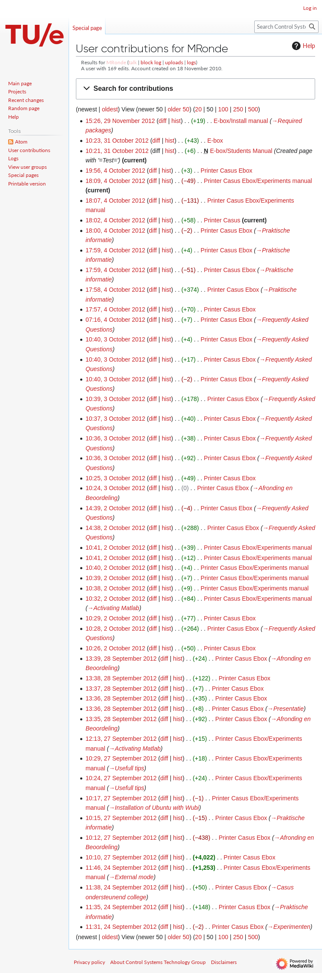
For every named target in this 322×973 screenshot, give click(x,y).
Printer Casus (222, 220)
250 (238, 109)
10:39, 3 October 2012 (115, 398)
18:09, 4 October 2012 (115, 180)
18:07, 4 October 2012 (115, 200)
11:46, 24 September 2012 (120, 867)
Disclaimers (224, 962)
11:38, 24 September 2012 (120, 887)
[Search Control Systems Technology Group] (286, 27)
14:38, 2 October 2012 (115, 527)
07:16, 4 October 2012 (115, 319)
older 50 (179, 109)
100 (223, 109)
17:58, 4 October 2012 (115, 289)
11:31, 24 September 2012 (120, 926)
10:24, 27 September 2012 (120, 778)
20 (198, 109)
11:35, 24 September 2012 (120, 907)
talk (133, 62)
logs (191, 62)
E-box (215, 140)
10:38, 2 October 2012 (115, 588)
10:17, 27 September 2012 (120, 798)
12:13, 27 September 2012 (120, 738)
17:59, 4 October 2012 (115, 250)
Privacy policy (89, 962)
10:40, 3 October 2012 (115, 339)
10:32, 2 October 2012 (115, 598)
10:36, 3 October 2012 (115, 438)
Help (302, 46)
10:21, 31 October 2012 (116, 150)
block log (151, 62)
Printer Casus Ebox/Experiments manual (258, 180)
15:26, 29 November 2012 (120, 120)
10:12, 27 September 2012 (120, 837)
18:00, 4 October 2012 (115, 230)
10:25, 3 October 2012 (115, 478)
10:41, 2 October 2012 (115, 547)
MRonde (116, 62)
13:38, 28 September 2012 (120, 678)
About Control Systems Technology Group (158, 962)
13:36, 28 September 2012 (120, 698)
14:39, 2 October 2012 (115, 508)
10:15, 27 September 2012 (120, 817)
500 (253, 109)
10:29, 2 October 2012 (115, 618)
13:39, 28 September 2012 (120, 658)
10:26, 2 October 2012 (115, 648)
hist (176, 120)
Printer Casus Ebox (227, 170)
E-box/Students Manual (241, 150)
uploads (174, 62)
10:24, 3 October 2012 (115, 488)
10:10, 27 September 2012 (120, 857)
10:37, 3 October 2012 (115, 418)
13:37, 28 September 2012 (120, 688)
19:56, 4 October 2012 (115, 170)
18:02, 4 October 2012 (115, 220)
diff (162, 120)
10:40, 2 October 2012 (115, 567)
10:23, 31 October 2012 (116, 140)
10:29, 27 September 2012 (120, 758)
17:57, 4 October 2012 (115, 309)
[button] (195, 89)
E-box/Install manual (241, 120)
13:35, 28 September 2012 (120, 719)
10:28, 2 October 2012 (115, 628)
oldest (109, 109)
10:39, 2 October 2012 (115, 578)
